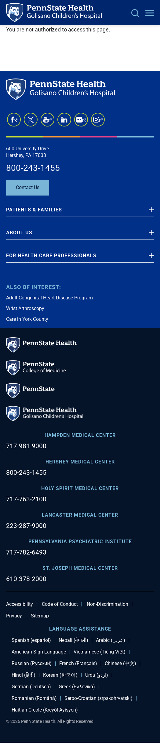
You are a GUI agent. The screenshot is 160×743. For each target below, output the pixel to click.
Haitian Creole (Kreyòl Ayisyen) (45, 710)
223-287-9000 (26, 525)
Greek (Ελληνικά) (77, 687)
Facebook (15, 122)
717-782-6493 (26, 552)
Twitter (31, 119)
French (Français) (78, 663)
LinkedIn (64, 119)
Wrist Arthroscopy (25, 308)
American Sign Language (39, 652)
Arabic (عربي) (110, 640)
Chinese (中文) (120, 663)
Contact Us (27, 187)
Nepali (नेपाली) (73, 640)
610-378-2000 (26, 579)
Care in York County (27, 319)
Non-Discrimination (107, 604)
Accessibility (19, 604)
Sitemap (40, 616)
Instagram (101, 122)
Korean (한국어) (60, 675)
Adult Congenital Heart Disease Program (49, 298)
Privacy (14, 616)
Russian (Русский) (32, 663)
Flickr (84, 122)
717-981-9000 (26, 446)
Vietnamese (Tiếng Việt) (99, 652)
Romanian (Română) (34, 698)
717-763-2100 (26, 499)
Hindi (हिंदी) (23, 675)
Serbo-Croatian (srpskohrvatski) (98, 698)
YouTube (50, 122)
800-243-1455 (33, 168)
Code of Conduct (60, 604)
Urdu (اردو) (96, 675)
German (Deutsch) (31, 687)
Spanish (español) (31, 640)
